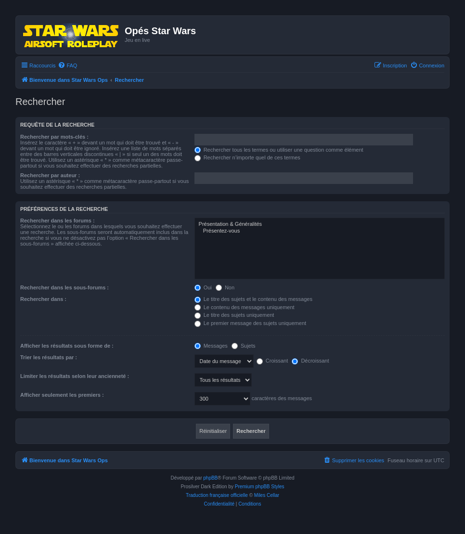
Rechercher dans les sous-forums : (64, 287)
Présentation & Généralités (319, 224)
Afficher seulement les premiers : (62, 395)
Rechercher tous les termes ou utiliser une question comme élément (278, 150)
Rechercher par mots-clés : (54, 137)
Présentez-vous (319, 231)
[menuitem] (67, 65)
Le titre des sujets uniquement (234, 315)
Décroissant (310, 361)
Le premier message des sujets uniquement (250, 323)
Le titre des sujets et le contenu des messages (253, 299)
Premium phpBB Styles (259, 486)
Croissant (272, 361)
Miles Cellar (266, 495)
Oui (203, 287)
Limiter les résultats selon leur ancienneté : (74, 376)
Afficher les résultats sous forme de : (67, 346)
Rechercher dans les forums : (57, 220)
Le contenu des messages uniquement (244, 307)
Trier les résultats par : (48, 357)
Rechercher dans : (43, 299)
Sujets (244, 346)
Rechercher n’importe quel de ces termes (247, 157)
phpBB (210, 478)
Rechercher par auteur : (50, 175)
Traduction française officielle (217, 495)
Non (225, 287)
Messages (211, 346)
